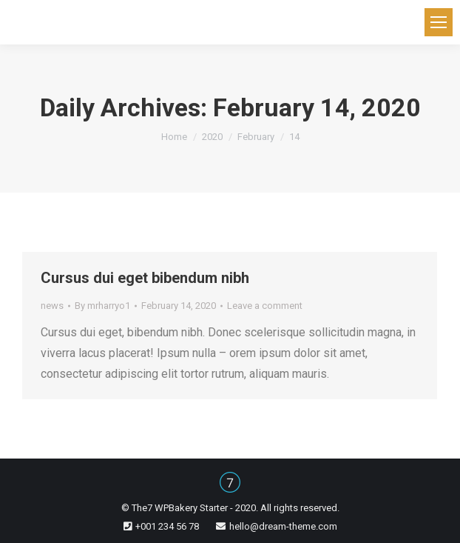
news (52, 305)
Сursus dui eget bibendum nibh (145, 278)
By (102, 305)
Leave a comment (264, 305)
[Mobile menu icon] (439, 22)
